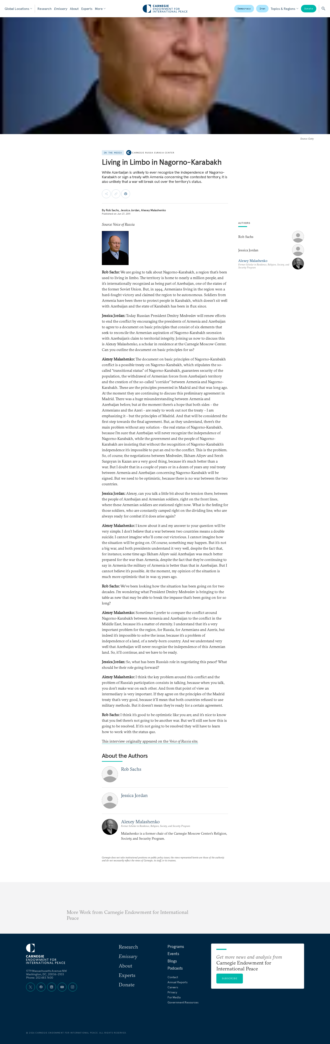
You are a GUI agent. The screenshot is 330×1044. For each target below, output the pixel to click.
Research (44, 9)
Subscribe (229, 978)
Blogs (172, 960)
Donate (308, 8)
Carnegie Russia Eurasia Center (153, 152)
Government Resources (183, 1002)
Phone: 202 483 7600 (39, 977)
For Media (174, 997)
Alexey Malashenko (153, 210)
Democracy (244, 8)
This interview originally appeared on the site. (150, 741)
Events (173, 953)
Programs (176, 946)
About (74, 9)
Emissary (60, 9)
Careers (173, 987)
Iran (262, 8)
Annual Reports (178, 982)
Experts (86, 9)
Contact (173, 977)
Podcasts (175, 968)
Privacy (172, 992)
